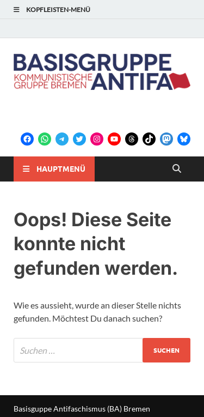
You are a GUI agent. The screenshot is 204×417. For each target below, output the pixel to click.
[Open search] (177, 169)
